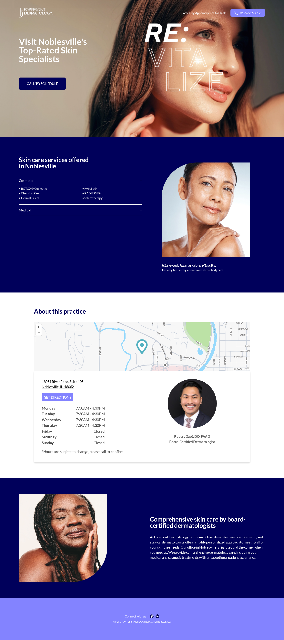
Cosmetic (26, 180)
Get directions (57, 397)
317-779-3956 (247, 13)
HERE (246, 369)
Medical (25, 210)
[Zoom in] (39, 327)
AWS (239, 369)
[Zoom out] (39, 333)
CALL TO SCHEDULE (42, 83)
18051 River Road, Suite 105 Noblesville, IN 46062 (63, 384)
